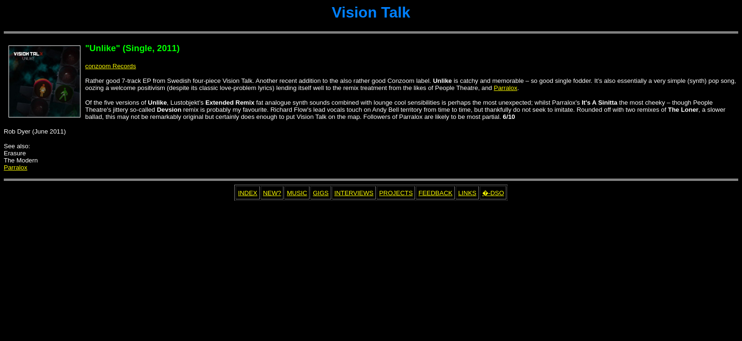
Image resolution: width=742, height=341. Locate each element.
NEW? (272, 193)
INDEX (247, 193)
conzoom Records (110, 66)
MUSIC (297, 193)
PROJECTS (396, 193)
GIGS (320, 193)
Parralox (506, 87)
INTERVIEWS (354, 193)
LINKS (467, 193)
